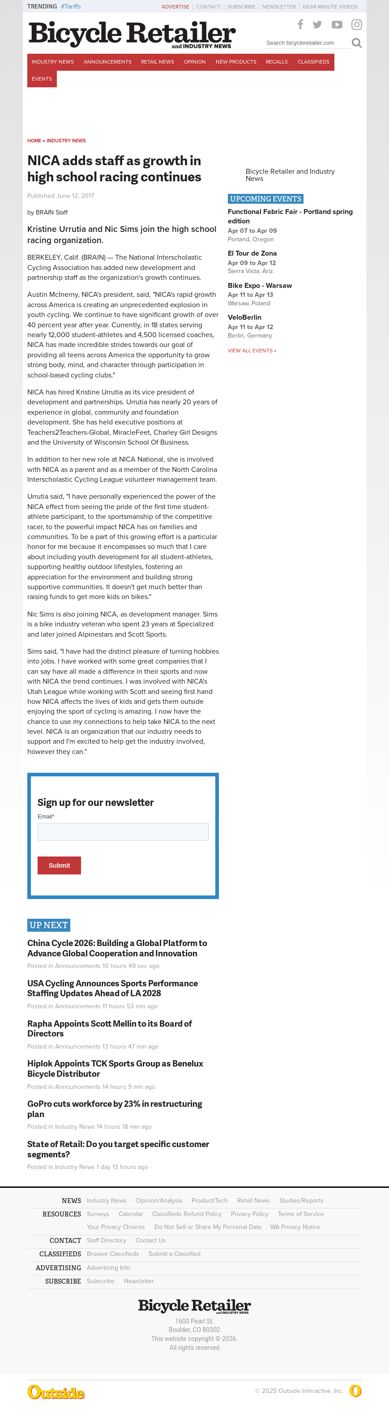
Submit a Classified (175, 1254)
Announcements (108, 62)
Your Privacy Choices (116, 1227)
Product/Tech (210, 1200)
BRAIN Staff (52, 212)
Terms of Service (301, 1214)
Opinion (195, 62)
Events (42, 79)
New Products (236, 62)
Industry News (53, 62)
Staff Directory (106, 1240)
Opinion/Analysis (159, 1200)
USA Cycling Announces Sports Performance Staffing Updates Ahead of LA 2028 (112, 988)
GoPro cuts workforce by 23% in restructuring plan (114, 1108)
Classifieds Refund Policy (187, 1214)
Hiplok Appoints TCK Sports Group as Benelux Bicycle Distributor (115, 1068)
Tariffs (72, 6)
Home (34, 141)
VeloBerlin (244, 317)
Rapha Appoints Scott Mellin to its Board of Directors (109, 1028)
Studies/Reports (301, 1200)
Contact (208, 7)
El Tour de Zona (252, 253)
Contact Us (151, 1240)
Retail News (157, 62)
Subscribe (241, 7)
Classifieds (313, 62)
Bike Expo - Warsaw (260, 285)
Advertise (175, 7)
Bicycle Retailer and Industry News (290, 175)
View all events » (252, 350)
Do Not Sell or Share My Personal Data (207, 1227)
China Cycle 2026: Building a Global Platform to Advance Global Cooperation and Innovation (117, 948)
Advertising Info (108, 1268)
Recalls (277, 62)
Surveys (98, 1214)
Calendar (131, 1214)
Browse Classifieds (113, 1254)
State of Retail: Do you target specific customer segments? (118, 1149)
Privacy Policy (250, 1214)
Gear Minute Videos (330, 7)
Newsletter (279, 7)
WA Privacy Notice (295, 1227)
